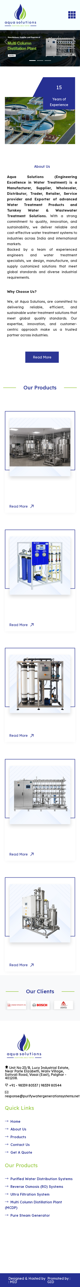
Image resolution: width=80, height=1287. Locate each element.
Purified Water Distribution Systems (39, 1179)
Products (15, 1137)
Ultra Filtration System (33, 736)
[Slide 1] (32, 60)
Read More (51, 357)
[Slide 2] (40, 60)
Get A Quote (18, 1152)
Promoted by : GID (58, 1280)
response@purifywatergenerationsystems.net (42, 1094)
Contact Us (17, 1144)
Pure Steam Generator (32, 965)
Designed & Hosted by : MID (26, 1280)
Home (12, 1121)
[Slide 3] (48, 60)
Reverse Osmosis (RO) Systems (34, 1186)
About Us (15, 1129)
